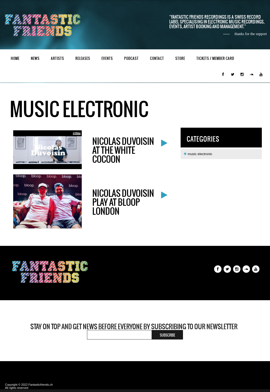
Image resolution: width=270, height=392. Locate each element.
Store (180, 58)
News (35, 58)
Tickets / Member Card (215, 58)
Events (107, 58)
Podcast (131, 58)
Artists (57, 58)
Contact (157, 58)
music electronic (197, 154)
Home (15, 58)
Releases (82, 58)
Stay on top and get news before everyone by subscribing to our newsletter (134, 326)
